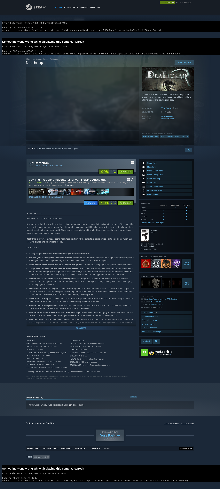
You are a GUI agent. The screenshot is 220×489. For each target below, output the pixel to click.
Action (163, 140)
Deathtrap (48, 186)
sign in (178, 2)
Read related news (149, 323)
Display (107, 452)
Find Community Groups (151, 335)
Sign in (30, 152)
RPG (156, 140)
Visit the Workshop (149, 331)
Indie (177, 140)
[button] (125, 175)
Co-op (183, 140)
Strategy (170, 140)
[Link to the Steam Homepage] (38, 9)
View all (133, 400)
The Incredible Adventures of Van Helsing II (109, 186)
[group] (110, 460)
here (71, 408)
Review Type (32, 452)
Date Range (80, 452)
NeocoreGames (167, 120)
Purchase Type (49, 452)
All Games (30, 62)
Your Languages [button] (40, 460)
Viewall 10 (187, 286)
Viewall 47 (186, 267)
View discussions (148, 327)
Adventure (157, 302)
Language (65, 452)
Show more (69, 188)
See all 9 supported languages (152, 226)
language (187, 2)
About (84, 7)
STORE (58, 7)
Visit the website (149, 316)
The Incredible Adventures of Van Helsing (71, 186)
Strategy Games (42, 62)
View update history (150, 320)
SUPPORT (95, 7)
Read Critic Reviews (162, 358)
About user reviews (171, 427)
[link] (108, 175)
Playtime (94, 452)
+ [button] (187, 140)
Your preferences (187, 427)
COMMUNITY (71, 7)
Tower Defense (148, 140)
